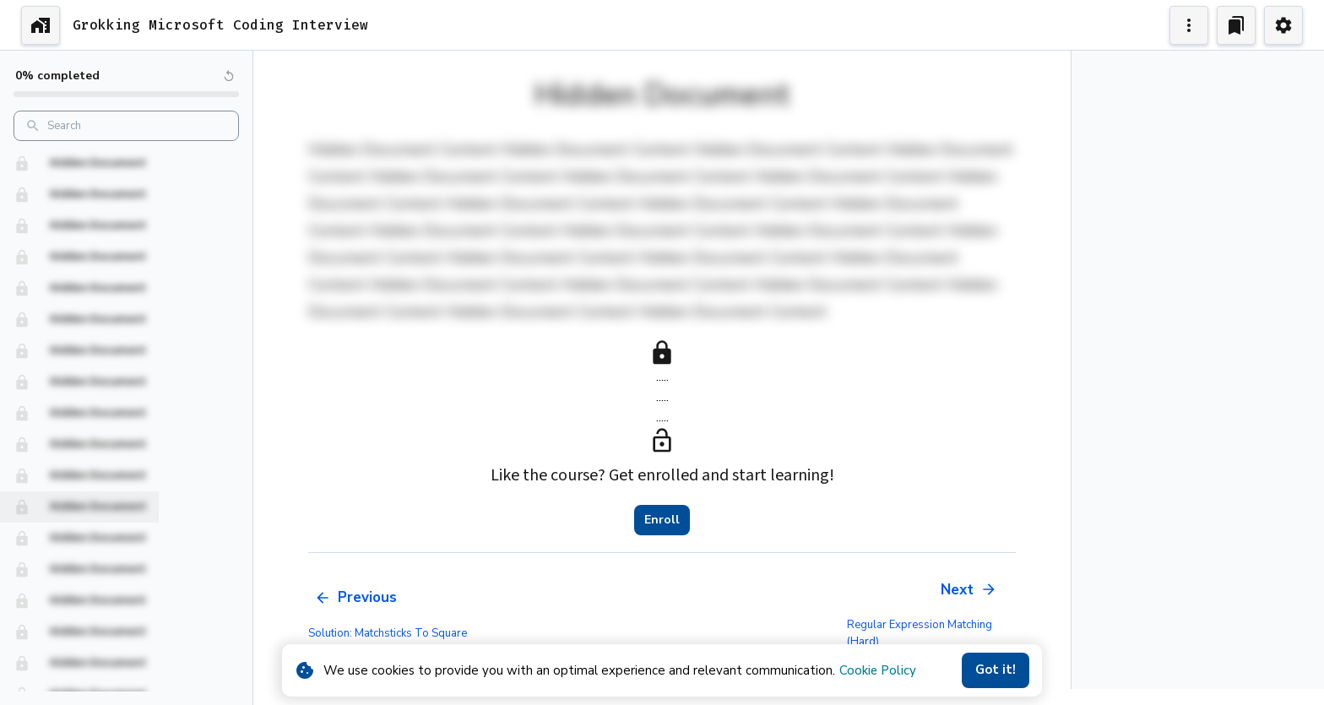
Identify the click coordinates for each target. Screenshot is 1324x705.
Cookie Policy (877, 670)
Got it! (995, 670)
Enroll (662, 520)
